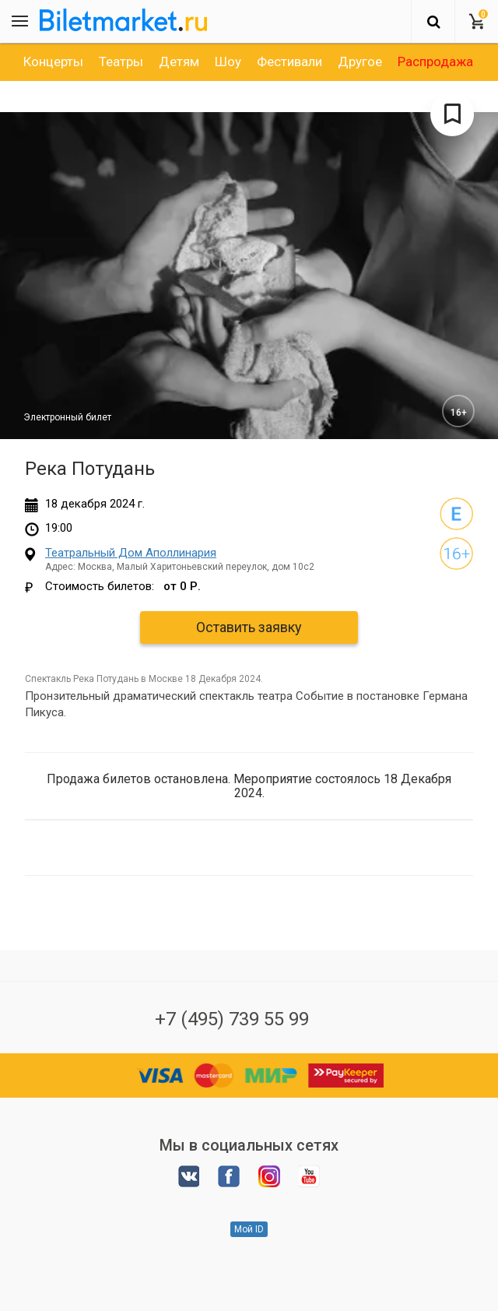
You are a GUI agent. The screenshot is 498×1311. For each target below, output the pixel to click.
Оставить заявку (249, 627)
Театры (121, 61)
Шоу (228, 61)
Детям (179, 61)
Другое (360, 61)
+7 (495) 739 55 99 (232, 1019)
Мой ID (249, 1229)
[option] (53, 61)
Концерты (53, 61)
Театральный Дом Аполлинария (130, 553)
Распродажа (435, 61)
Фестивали (289, 61)
